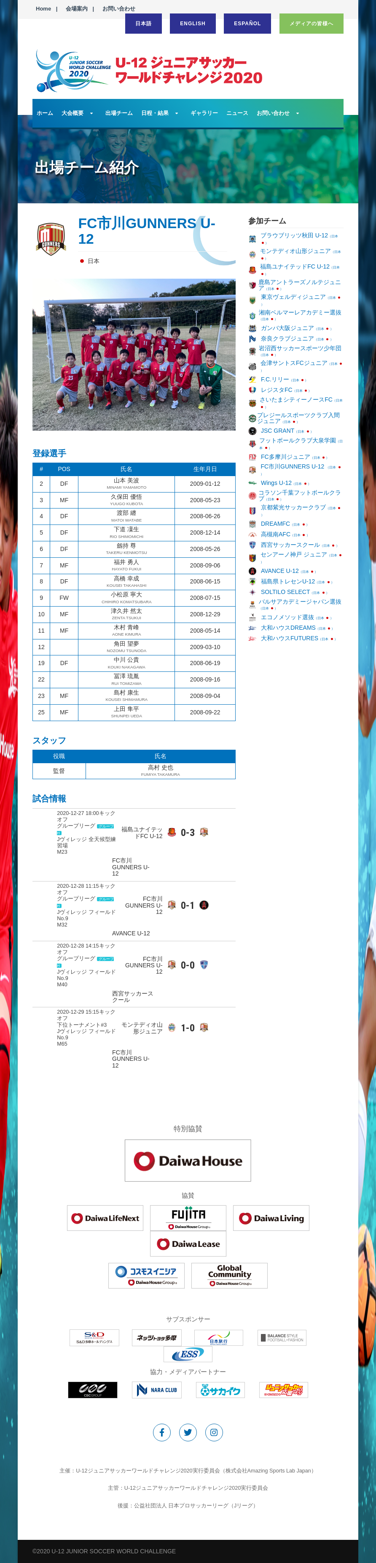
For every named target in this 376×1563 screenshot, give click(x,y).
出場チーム (119, 113)
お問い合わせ (118, 8)
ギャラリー (204, 113)
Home (43, 8)
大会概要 (72, 113)
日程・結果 (155, 113)
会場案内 (77, 8)
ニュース (237, 113)
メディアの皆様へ (311, 24)
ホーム (45, 113)
